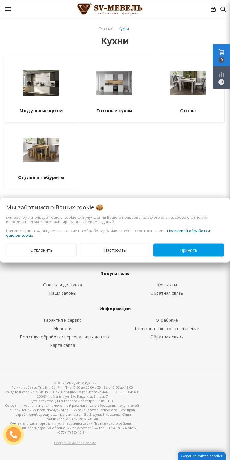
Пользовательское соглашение (167, 328)
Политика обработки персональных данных (64, 337)
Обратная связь (166, 293)
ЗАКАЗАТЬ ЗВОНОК (16, 434)
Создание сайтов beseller (202, 455)
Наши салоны (62, 293)
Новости (63, 328)
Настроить (115, 250)
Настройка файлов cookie (75, 443)
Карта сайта (62, 345)
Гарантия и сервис (62, 320)
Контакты (167, 285)
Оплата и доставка (62, 285)
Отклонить (41, 250)
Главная (106, 28)
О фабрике (167, 320)
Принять (188, 250)
